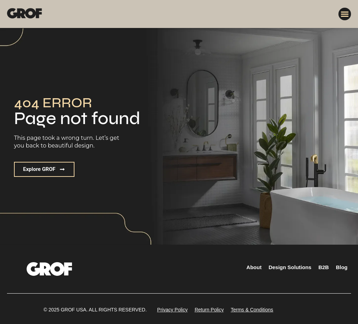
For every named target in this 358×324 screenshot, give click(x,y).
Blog (342, 267)
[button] (344, 14)
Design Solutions (290, 267)
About (254, 267)
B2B (323, 267)
